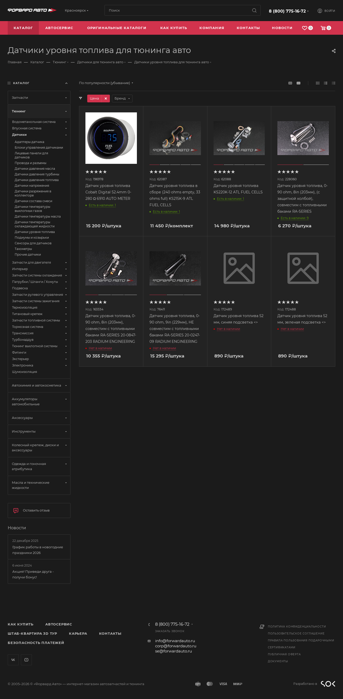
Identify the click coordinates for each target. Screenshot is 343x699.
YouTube (26, 659)
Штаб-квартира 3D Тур (32, 633)
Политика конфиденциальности (297, 626)
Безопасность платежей (36, 643)
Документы (278, 661)
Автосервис (58, 624)
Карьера (78, 633)
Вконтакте (13, 659)
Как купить (20, 624)
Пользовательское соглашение (296, 633)
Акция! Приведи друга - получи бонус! (33, 574)
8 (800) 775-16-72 (287, 11)
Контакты (110, 633)
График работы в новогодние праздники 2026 (37, 550)
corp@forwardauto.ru (175, 645)
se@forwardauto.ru (173, 651)
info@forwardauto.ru (175, 640)
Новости (17, 527)
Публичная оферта (284, 654)
